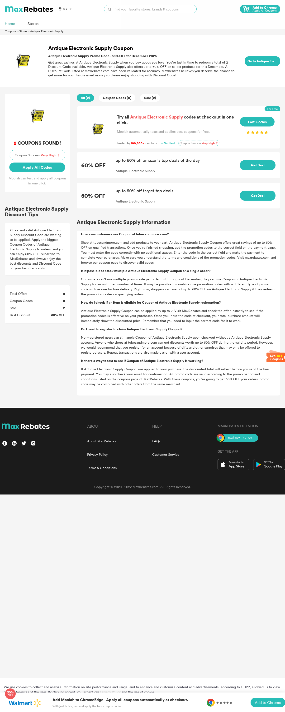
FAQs (156, 441)
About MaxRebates (101, 441)
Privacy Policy (97, 454)
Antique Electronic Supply (46, 31)
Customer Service (165, 454)
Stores (23, 31)
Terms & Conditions (102, 467)
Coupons (10, 31)
